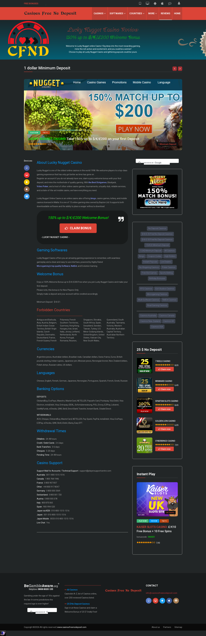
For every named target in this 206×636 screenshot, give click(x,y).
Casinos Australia (148, 315)
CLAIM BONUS (78, 228)
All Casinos (170, 251)
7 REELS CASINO (162, 361)
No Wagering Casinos (149, 267)
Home (177, 13)
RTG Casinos (146, 289)
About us (156, 627)
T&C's (45, 132)
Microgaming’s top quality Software (53, 266)
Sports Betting (166, 273)
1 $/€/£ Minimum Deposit (157, 245)
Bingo (141, 256)
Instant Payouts (150, 262)
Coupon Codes (154, 256)
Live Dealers (166, 262)
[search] (157, 163)
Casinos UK (168, 321)
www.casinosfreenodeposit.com (71, 627)
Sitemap (178, 627)
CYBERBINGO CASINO (165, 441)
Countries (135, 13)
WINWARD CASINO (163, 381)
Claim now (164, 369)
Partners (167, 627)
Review (154, 521)
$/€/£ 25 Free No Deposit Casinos (157, 234)
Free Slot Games (149, 273)
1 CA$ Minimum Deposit (150, 251)
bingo (93, 198)
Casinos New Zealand (150, 321)
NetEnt (74, 266)
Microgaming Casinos (157, 294)
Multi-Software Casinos (148, 300)
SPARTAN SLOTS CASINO (166, 401)
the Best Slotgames (98, 182)
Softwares (116, 13)
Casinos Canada (166, 315)
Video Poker (42, 186)
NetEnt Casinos (169, 300)
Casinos (98, 13)
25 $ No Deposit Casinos (78, 604)
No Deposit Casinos (157, 228)
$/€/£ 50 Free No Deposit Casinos (157, 239)
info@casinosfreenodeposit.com (161, 593)
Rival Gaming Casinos (157, 305)
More (151, 13)
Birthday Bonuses (157, 278)
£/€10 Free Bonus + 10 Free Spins (156, 529)
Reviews (165, 13)
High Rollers (170, 256)
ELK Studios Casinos (164, 289)
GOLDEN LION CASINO (165, 421)
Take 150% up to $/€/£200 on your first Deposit (83, 139)
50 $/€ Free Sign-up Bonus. (55, 3)
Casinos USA (157, 327)
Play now (34, 132)
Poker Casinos (168, 267)
